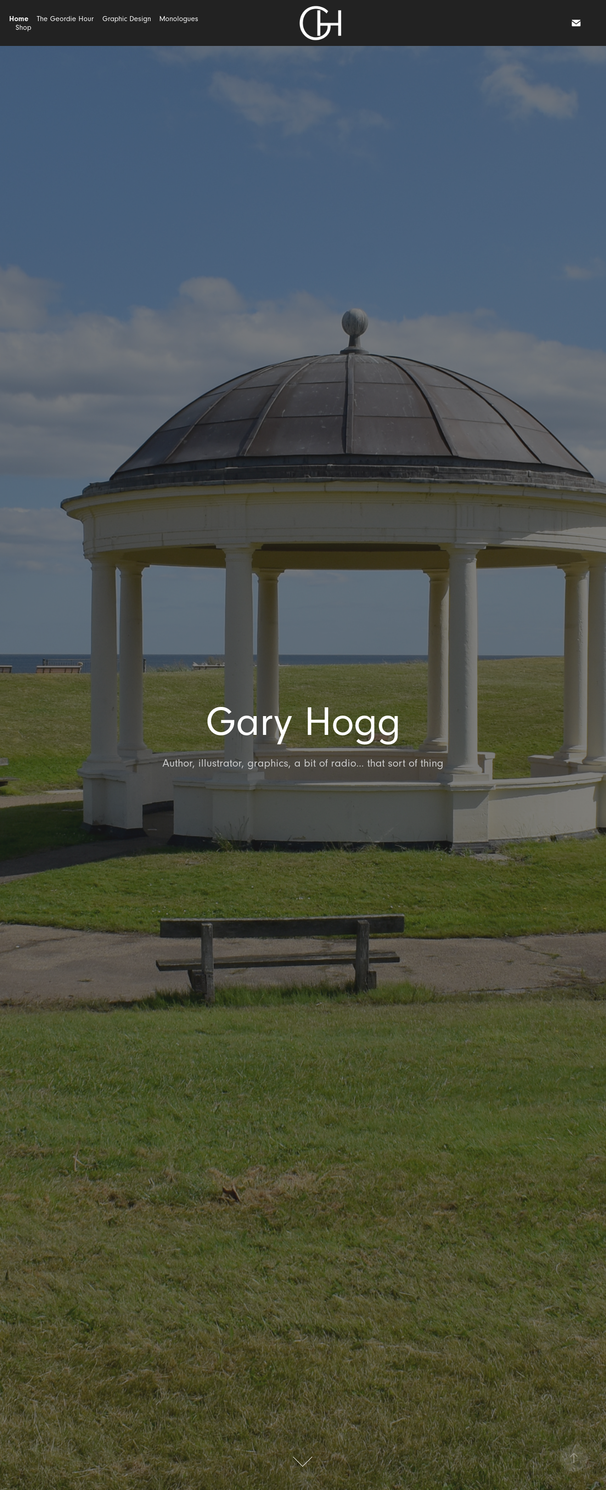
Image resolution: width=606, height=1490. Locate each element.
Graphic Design (126, 19)
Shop (23, 27)
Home (18, 19)
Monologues (178, 19)
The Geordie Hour (65, 19)
